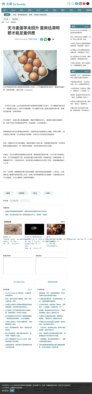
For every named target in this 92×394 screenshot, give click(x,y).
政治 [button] (13, 10)
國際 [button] (29, 10)
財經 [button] (21, 10)
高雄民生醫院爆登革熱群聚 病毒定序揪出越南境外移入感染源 (26, 211)
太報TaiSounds (13, 4)
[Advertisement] (18, 366)
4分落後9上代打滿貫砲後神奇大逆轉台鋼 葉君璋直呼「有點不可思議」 (80, 51)
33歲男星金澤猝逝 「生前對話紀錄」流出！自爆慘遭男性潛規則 (80, 83)
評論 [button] (54, 10)
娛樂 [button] (71, 10)
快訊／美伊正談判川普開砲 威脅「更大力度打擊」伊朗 (33, 14)
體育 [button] (62, 10)
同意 (12, 390)
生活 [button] (38, 10)
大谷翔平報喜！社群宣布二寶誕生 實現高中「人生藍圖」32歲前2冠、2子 (80, 89)
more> (86, 26)
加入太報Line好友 (19, 282)
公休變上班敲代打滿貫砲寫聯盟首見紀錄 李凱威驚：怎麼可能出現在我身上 (80, 44)
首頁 (2, 22)
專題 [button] (79, 10)
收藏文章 (14, 201)
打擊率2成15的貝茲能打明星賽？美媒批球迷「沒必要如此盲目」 (80, 109)
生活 (7, 22)
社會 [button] (46, 10)
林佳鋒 (34, 39)
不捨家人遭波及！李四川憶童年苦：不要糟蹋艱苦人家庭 (80, 64)
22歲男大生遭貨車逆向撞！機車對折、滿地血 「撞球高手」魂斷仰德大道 (80, 102)
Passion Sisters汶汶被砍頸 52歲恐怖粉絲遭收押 (80, 31)
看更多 (63, 222)
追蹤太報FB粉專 (53, 282)
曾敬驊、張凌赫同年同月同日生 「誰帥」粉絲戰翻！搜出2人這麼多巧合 (80, 96)
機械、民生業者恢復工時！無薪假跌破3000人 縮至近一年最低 (26, 215)
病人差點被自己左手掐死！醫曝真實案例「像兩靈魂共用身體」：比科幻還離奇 (80, 57)
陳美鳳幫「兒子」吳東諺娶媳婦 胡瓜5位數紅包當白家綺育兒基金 (80, 76)
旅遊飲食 (13, 22)
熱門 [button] (4, 10)
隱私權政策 (5, 390)
